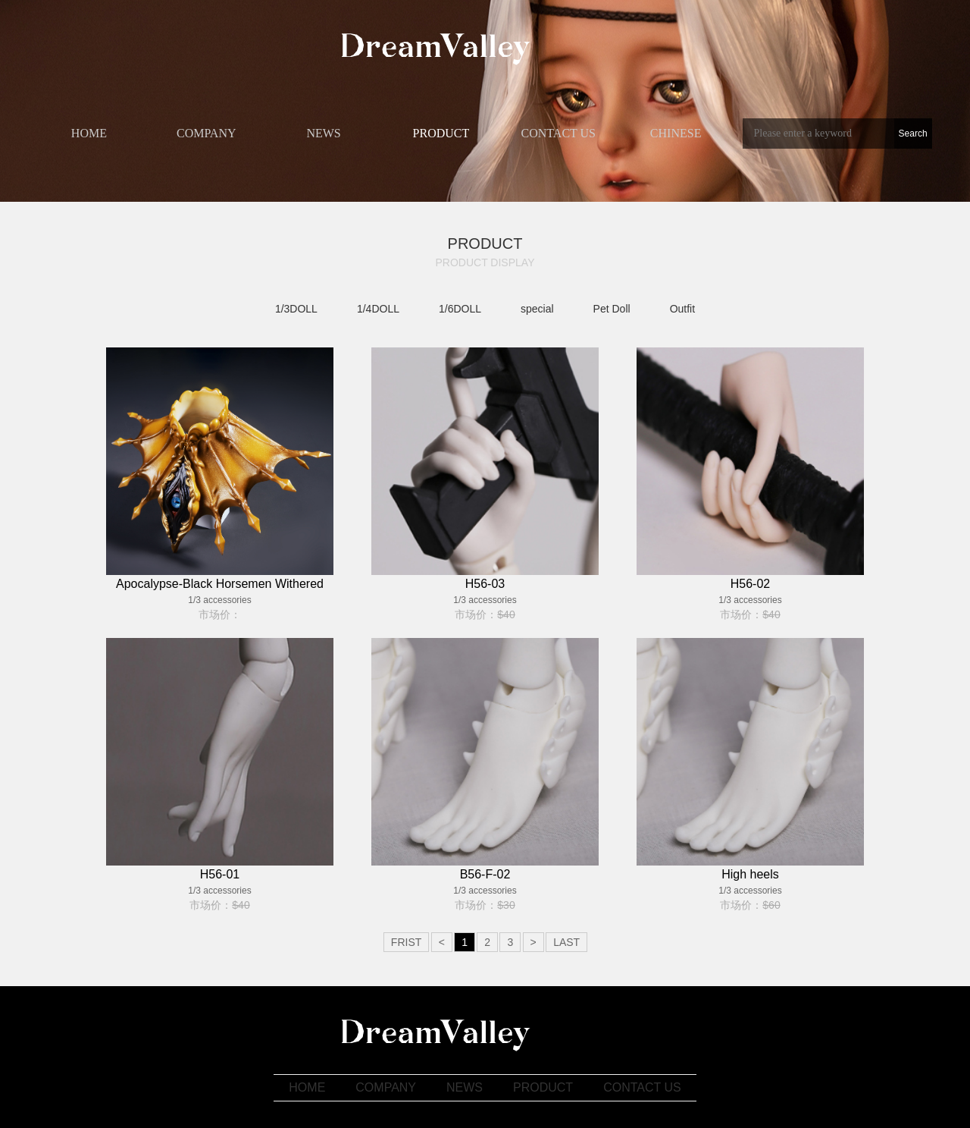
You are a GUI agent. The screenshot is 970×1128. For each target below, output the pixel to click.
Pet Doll (611, 309)
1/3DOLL (296, 309)
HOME (89, 133)
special (537, 309)
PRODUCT (441, 133)
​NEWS (323, 133)
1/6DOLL (460, 309)
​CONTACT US (558, 133)
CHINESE (676, 133)
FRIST (406, 942)
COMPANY (206, 133)
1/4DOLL (378, 309)
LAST (566, 942)
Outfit (682, 309)
